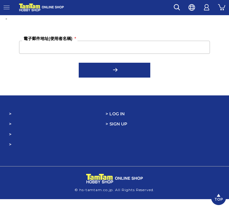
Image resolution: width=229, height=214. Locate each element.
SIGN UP (118, 124)
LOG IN (117, 114)
